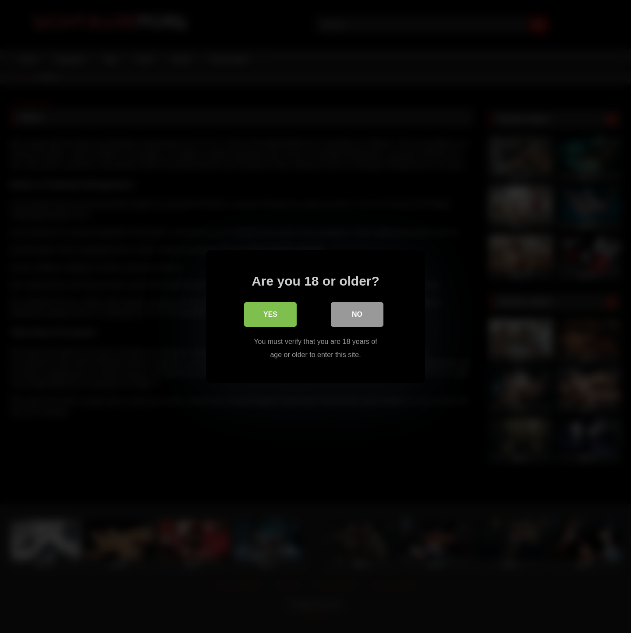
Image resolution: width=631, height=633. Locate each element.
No (357, 314)
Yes (270, 314)
